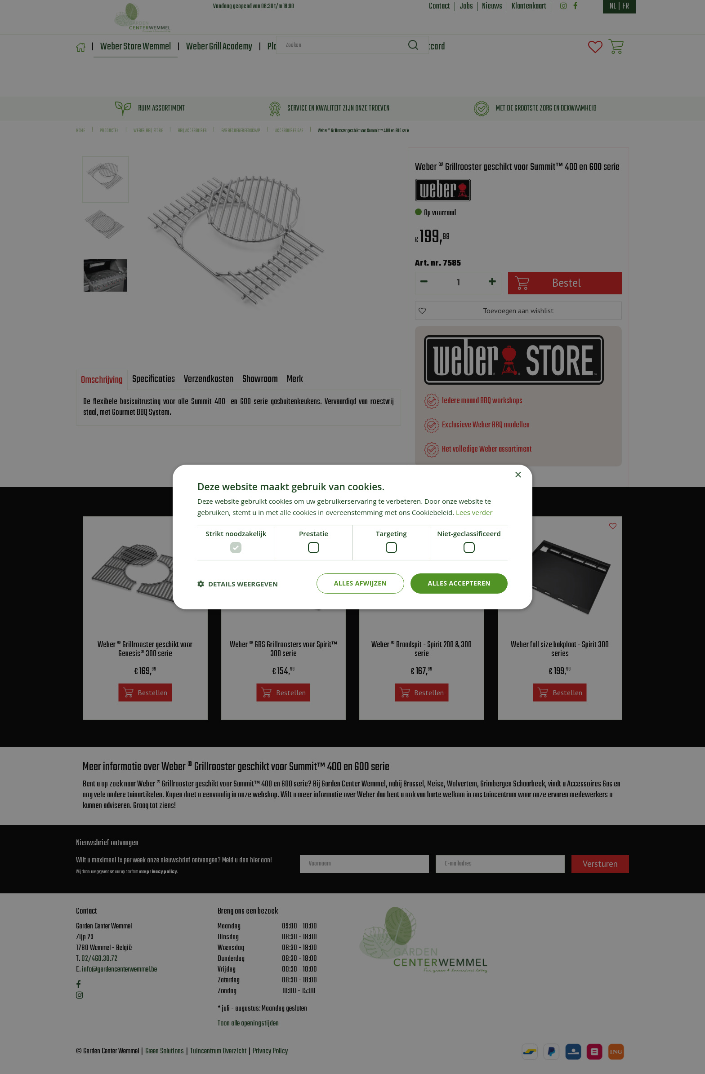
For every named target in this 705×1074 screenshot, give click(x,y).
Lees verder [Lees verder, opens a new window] (474, 512)
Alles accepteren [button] (459, 583)
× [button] (517, 475)
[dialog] (352, 537)
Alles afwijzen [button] (360, 583)
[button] (237, 584)
